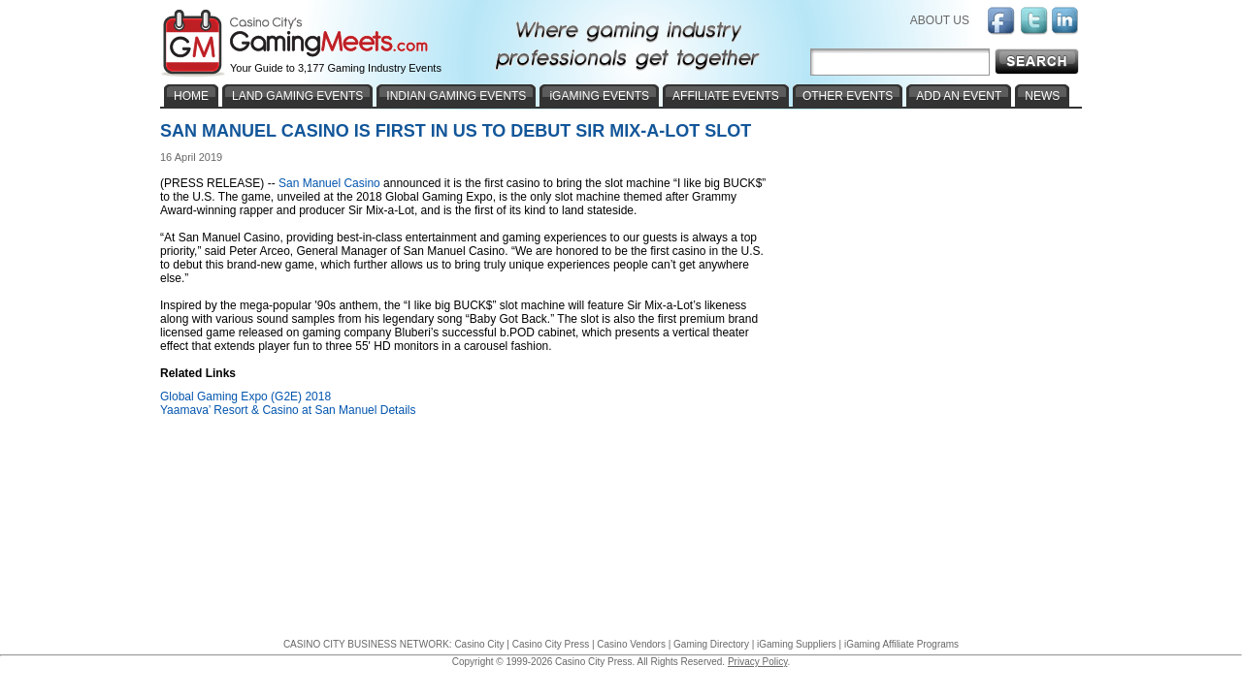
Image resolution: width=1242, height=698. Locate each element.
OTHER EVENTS (847, 96)
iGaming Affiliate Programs (901, 644)
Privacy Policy (758, 661)
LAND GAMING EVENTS (297, 96)
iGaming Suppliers (796, 644)
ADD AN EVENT (958, 96)
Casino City (479, 644)
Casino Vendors (631, 644)
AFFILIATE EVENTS (725, 96)
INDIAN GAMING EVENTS (456, 96)
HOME (191, 96)
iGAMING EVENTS (599, 96)
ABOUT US (939, 20)
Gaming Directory (711, 644)
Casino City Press (550, 644)
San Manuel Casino (329, 183)
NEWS (1042, 96)
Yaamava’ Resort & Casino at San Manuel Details (287, 410)
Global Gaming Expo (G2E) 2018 (245, 396)
